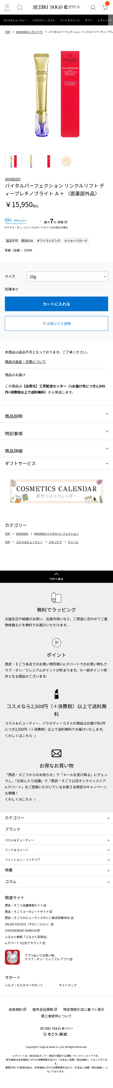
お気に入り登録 (59, 323)
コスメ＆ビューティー (15, 20)
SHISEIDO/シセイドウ (29, 31)
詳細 (60, 222)
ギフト (88, 20)
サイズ (10, 276)
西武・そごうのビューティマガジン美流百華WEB (37, 918)
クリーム (73, 542)
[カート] (105, 7)
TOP (7, 31)
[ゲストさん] (93, 7)
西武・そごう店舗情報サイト (24, 905)
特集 (9, 870)
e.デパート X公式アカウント (23, 943)
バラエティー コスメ (43, 20)
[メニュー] (7, 7)
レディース (104, 20)
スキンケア (55, 542)
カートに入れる (56, 304)
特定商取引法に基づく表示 (83, 1009)
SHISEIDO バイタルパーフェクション (56, 533)
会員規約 (15, 1009)
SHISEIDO (12, 179)
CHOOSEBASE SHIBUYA (21, 930)
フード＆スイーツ (70, 20)
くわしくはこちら (18, 735)
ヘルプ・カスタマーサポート (24, 985)
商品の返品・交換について (25, 361)
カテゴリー (14, 818)
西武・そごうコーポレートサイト (27, 911)
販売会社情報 (43, 1009)
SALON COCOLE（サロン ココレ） (27, 924)
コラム (11, 881)
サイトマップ (68, 985)
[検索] (19, 7)
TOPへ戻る (56, 579)
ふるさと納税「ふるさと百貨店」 (27, 937)
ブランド (13, 829)
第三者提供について (56, 1015)
